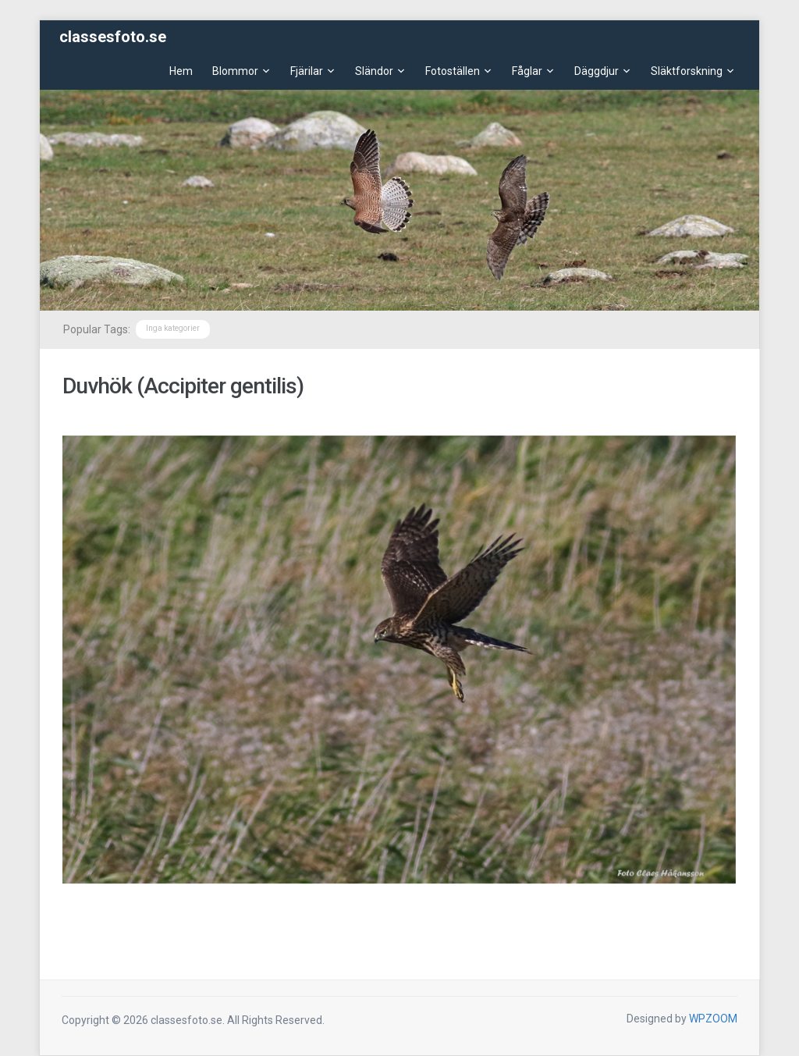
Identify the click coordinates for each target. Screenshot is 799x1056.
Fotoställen (452, 71)
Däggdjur (596, 71)
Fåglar (527, 71)
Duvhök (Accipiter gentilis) (183, 386)
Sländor (374, 71)
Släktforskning (687, 71)
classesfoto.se (112, 36)
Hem (181, 71)
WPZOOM (713, 1018)
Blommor (235, 71)
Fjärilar (306, 71)
